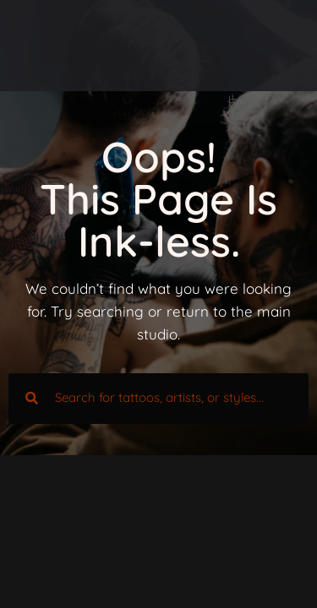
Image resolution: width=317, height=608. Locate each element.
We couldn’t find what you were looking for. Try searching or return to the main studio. (158, 311)
